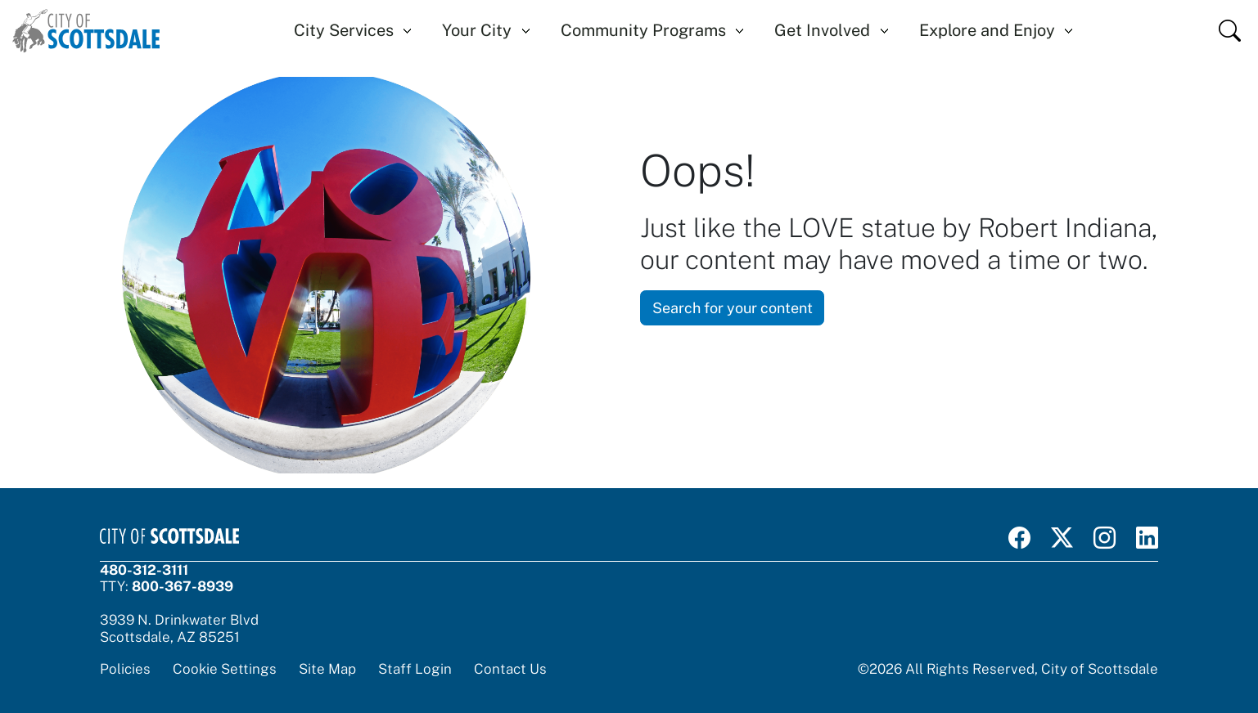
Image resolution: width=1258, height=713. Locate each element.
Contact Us (510, 669)
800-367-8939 (182, 586)
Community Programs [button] (643, 30)
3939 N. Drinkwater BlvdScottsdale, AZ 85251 (179, 628)
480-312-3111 (144, 570)
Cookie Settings (225, 669)
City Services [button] (344, 30)
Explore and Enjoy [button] (987, 30)
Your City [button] (477, 30)
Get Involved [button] (822, 30)
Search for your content (732, 307)
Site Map (327, 669)
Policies (125, 669)
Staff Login (415, 669)
